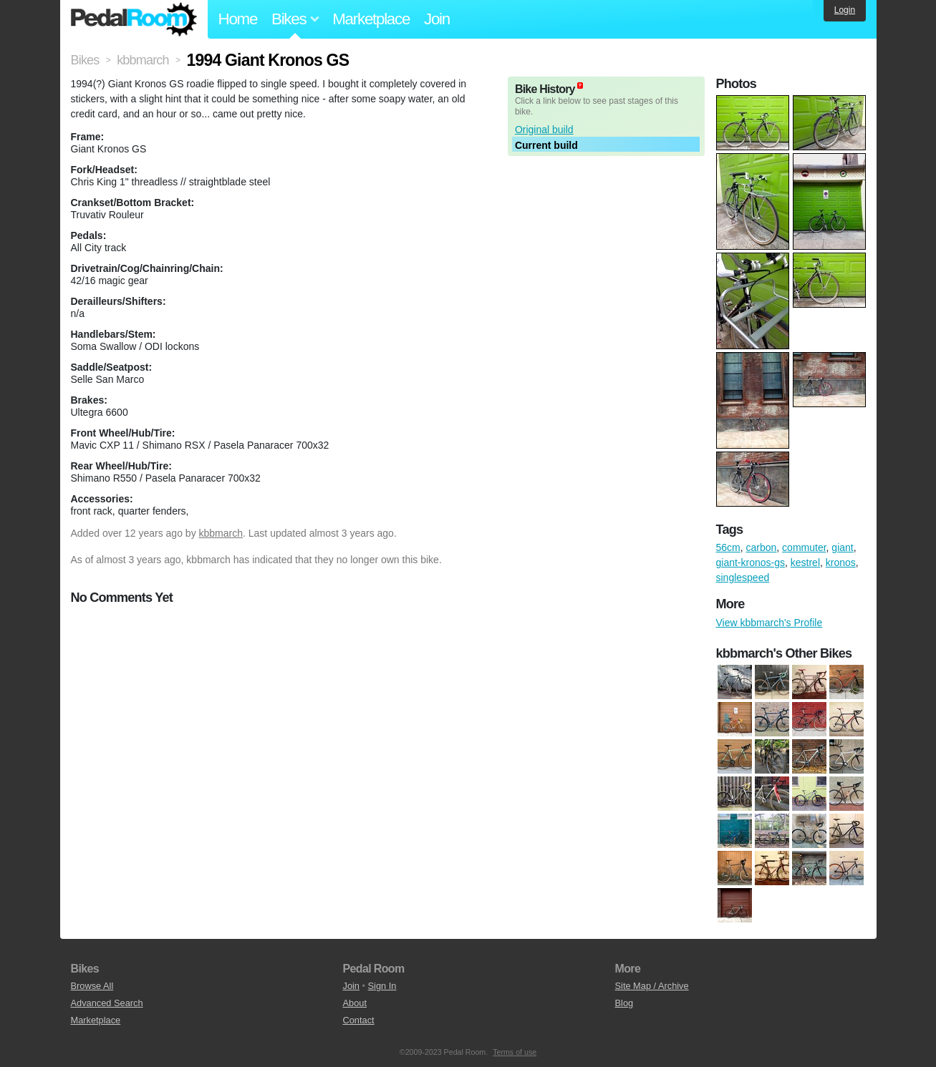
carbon (761, 547)
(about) (580, 85)
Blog (624, 1003)
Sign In (382, 985)
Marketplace (371, 19)
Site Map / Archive (652, 985)
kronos (841, 562)
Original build (544, 129)
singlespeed (743, 577)
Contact (359, 1020)
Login (844, 10)
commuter (804, 547)
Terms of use (514, 1052)
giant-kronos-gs (751, 562)
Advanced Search (107, 1003)
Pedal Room (134, 19)
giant (842, 547)
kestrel (805, 562)
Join (437, 19)
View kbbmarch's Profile (769, 622)
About (355, 1003)
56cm (728, 547)
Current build (546, 145)
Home (238, 19)
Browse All (92, 985)
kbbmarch (221, 533)
